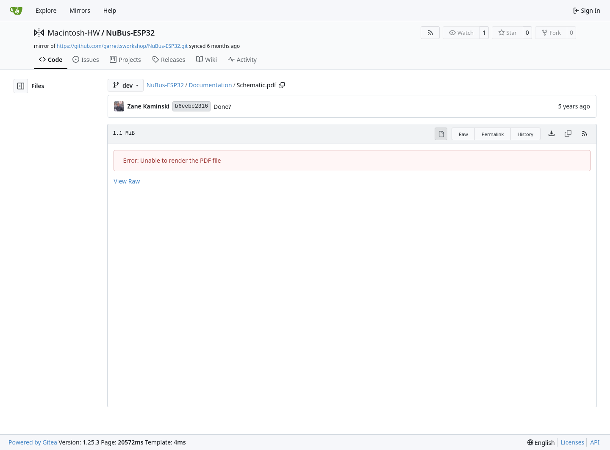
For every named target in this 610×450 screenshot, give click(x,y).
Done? (222, 107)
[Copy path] (282, 85)
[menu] (541, 443)
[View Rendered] (441, 134)
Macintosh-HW (73, 32)
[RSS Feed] (430, 32)
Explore (46, 10)
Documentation (210, 85)
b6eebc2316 (191, 106)
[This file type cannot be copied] (568, 134)
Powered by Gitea (32, 442)
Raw (463, 134)
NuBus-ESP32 (130, 32)
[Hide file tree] (21, 86)
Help (109, 10)
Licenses (573, 442)
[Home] (16, 10)
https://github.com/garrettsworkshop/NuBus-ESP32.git (122, 46)
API (594, 442)
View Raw (127, 181)
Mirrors (79, 10)
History (525, 134)
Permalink (493, 134)
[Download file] (551, 134)
